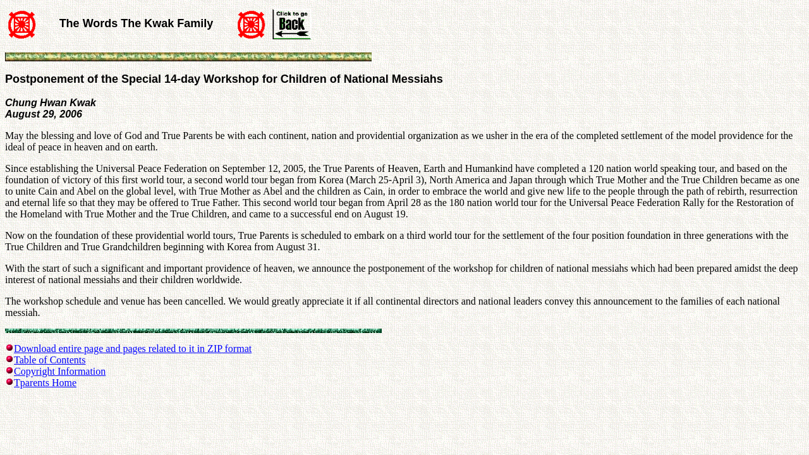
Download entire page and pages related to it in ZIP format (133, 348)
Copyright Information (60, 371)
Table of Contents (50, 360)
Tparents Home (45, 382)
